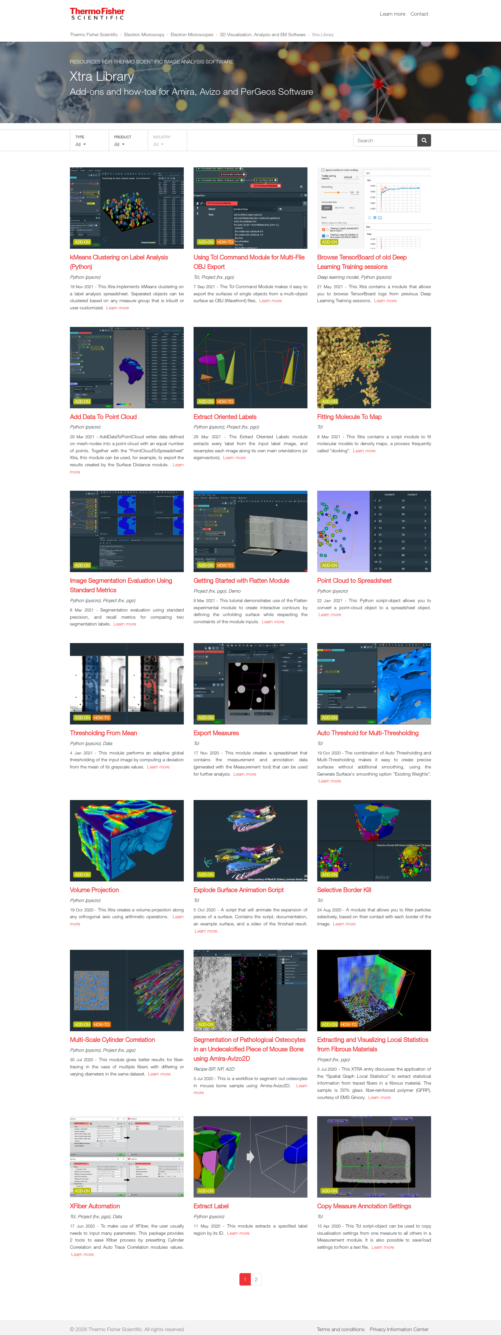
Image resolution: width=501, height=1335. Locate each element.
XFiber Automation (95, 1206)
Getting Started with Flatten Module (241, 580)
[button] (89, 140)
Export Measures (216, 733)
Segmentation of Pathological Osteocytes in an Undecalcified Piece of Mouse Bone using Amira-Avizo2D (249, 1049)
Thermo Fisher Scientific (94, 34)
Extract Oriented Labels (225, 416)
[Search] (385, 140)
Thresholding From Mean (103, 733)
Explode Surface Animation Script (239, 889)
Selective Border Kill (344, 889)
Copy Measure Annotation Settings (364, 1206)
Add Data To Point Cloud (103, 416)
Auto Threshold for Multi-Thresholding (368, 733)
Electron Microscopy (144, 34)
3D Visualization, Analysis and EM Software (262, 34)
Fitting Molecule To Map (349, 416)
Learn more (392, 14)
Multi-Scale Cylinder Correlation (112, 1039)
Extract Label (211, 1206)
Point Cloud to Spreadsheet (354, 580)
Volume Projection (94, 889)
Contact (419, 14)
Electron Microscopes (192, 34)
